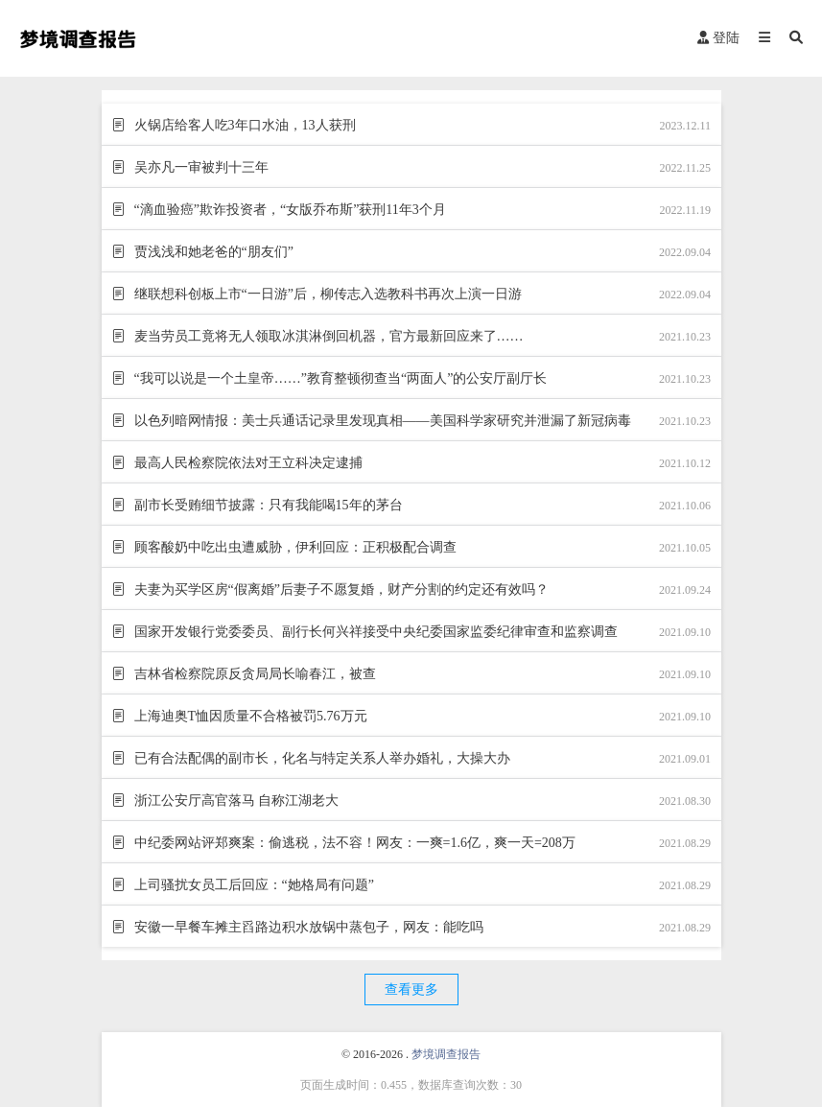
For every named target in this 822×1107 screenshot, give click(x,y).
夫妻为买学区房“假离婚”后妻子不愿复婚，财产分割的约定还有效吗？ (339, 589)
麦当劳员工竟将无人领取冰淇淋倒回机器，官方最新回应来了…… (327, 336)
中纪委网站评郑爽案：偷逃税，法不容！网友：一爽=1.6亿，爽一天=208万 (352, 843)
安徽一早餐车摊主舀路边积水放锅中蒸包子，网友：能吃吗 (306, 927)
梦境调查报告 (446, 1054)
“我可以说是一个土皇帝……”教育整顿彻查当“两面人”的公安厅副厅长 (338, 378)
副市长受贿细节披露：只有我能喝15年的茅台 (266, 505)
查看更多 (411, 989)
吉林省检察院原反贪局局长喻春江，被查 (253, 674)
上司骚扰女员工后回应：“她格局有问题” (252, 885)
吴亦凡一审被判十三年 (199, 167)
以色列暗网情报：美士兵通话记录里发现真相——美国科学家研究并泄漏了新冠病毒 (380, 420)
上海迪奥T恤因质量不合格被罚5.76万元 (248, 716)
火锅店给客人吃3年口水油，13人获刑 (243, 125)
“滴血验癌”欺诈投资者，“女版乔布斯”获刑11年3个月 (288, 209)
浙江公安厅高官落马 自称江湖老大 (234, 800)
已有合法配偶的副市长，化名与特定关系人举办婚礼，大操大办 (320, 758)
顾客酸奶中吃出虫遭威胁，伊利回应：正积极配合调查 (293, 547)
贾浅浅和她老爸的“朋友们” (212, 252)
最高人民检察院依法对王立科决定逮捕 (246, 463)
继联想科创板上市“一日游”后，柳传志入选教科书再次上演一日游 (326, 294)
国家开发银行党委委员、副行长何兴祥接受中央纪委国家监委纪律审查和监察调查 (374, 631)
